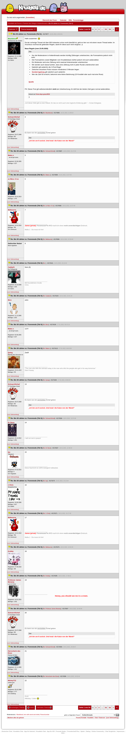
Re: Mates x (46, 175)
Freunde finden (61, 731)
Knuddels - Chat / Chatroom (96, 717)
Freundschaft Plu (73, 731)
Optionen (13, 29)
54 (110, 29)
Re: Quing (46, 380)
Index (30, 707)
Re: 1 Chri (46, 513)
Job (62, 733)
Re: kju (45, 481)
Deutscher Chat (7, 731)
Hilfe (70, 20)
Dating (88, 731)
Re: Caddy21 (47, 296)
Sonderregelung (38, 72)
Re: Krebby (46, 576)
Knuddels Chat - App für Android (24, 731)
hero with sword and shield (31, 714)
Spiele (83, 731)
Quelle (31, 82)
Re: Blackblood (47, 113)
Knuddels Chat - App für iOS (45, 731)
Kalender (63, 20)
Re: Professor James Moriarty (52, 608)
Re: (44, 263)
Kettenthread (42, 23)
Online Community (98, 731)
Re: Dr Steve (47, 448)
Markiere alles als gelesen (16, 717)
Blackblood (19, 714)
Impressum (120, 731)
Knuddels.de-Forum (14, 23)
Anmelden (30, 17)
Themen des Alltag (29, 23)
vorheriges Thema (16, 707)
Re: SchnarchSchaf (49, 151)
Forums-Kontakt (81, 717)
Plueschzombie (44, 714)
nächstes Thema (44, 707)
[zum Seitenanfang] (13, 109)
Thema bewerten (28, 29)
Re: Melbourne (47, 239)
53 (106, 29)
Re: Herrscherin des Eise (51, 676)
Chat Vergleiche (110, 731)
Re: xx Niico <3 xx (48, 205)
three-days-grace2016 (43, 94)
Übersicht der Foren (50, 20)
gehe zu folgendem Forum (72, 715)
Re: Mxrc (46, 324)
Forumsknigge (78, 20)
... (102, 29)
